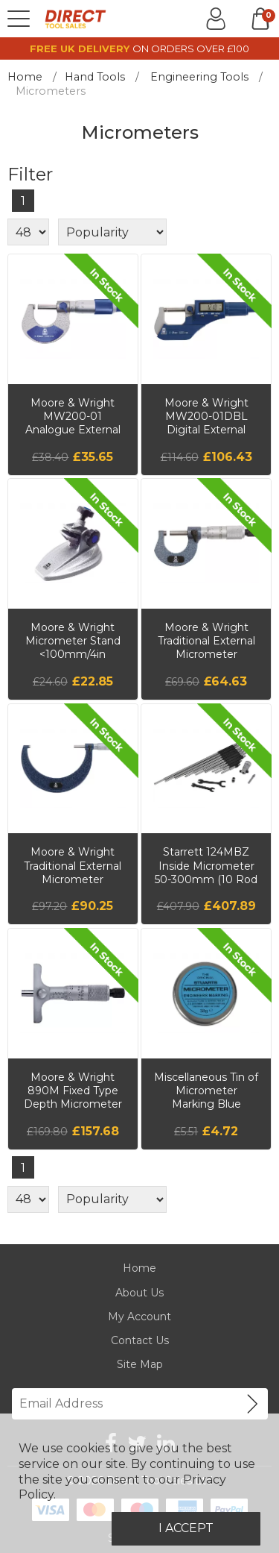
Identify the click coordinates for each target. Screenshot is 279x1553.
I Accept (186, 1528)
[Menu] (18, 18)
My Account (139, 1316)
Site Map (140, 1364)
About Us (139, 1292)
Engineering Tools (199, 77)
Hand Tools (95, 77)
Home (24, 77)
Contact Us (140, 1340)
